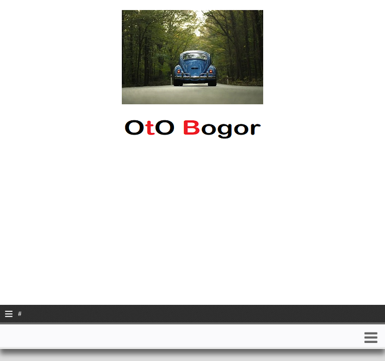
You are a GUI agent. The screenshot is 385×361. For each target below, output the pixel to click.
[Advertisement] (192, 234)
